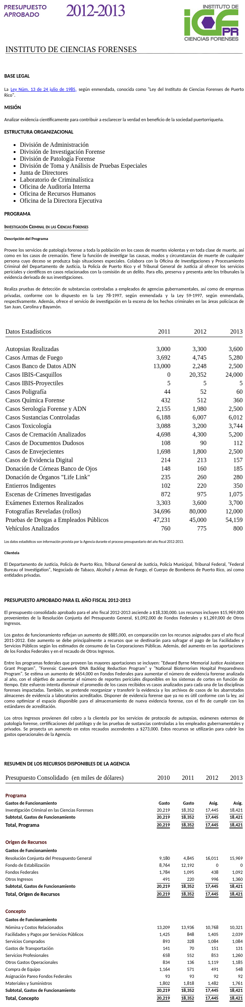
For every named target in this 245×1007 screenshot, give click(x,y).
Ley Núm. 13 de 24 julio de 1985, (43, 89)
